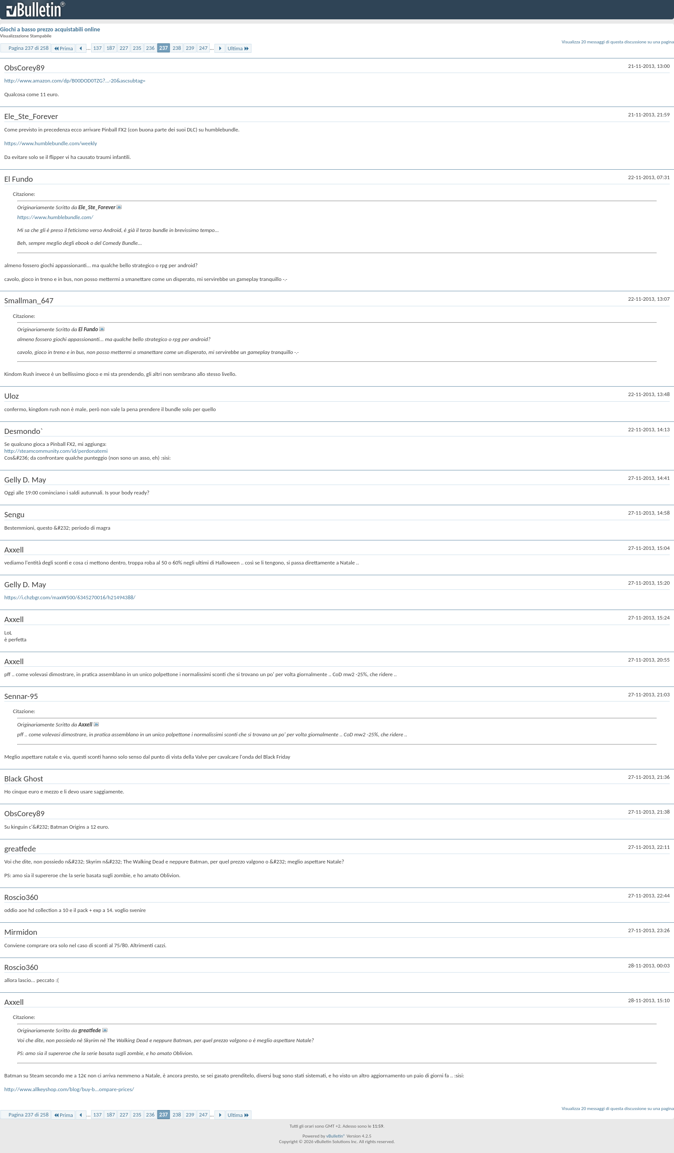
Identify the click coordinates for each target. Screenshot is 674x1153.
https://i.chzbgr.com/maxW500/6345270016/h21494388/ (69, 597)
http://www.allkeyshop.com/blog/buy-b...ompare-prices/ (69, 1089)
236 (150, 48)
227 (123, 48)
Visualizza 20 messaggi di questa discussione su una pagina (618, 42)
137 (97, 48)
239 (190, 48)
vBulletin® (336, 1136)
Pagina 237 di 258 (29, 48)
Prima (63, 48)
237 (163, 48)
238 (176, 48)
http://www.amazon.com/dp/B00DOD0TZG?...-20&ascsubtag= (74, 80)
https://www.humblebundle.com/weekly (50, 143)
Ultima (238, 48)
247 (203, 48)
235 (137, 48)
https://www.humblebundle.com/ (55, 217)
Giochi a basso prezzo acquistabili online (50, 29)
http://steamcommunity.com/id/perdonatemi (55, 451)
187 (110, 48)
